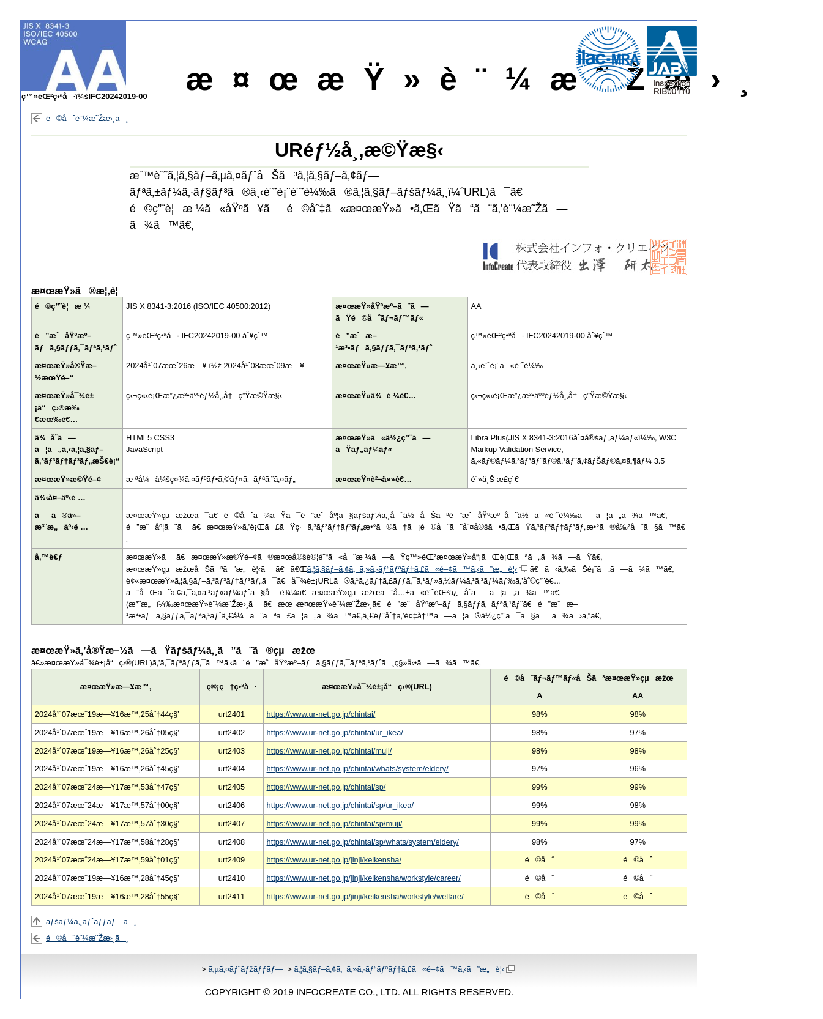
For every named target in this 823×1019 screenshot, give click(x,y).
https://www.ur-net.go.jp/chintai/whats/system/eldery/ (358, 768)
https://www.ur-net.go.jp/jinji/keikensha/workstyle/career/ (364, 878)
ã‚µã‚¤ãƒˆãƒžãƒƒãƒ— (245, 969)
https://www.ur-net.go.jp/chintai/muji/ (329, 750)
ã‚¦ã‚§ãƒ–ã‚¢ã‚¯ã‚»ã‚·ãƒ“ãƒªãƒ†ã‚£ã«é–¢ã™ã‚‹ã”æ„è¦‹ (417, 569)
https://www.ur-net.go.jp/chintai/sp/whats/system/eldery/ (363, 842)
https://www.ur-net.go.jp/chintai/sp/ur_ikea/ (340, 805)
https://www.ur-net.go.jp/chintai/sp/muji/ (335, 823)
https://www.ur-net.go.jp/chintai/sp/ (326, 786)
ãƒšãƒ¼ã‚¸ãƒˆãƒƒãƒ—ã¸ (91, 921)
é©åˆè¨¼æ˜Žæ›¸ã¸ (87, 118)
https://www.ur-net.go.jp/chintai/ (321, 714)
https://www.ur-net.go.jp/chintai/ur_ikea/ (335, 732)
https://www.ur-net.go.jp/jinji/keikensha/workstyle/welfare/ (365, 896)
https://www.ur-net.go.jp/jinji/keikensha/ (334, 859)
